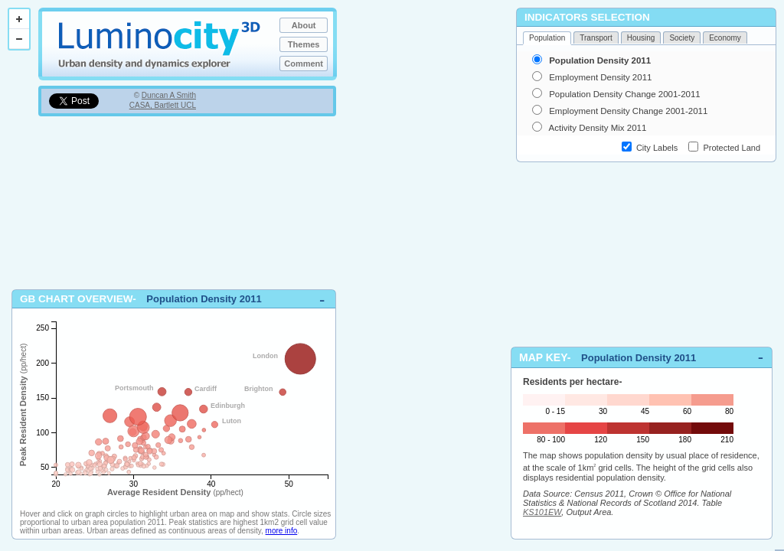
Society (681, 38)
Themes (304, 44)
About (304, 25)
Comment (303, 63)
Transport (596, 38)
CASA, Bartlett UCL (162, 105)
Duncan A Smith (169, 95)
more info (282, 531)
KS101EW (542, 512)
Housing (641, 38)
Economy (725, 38)
